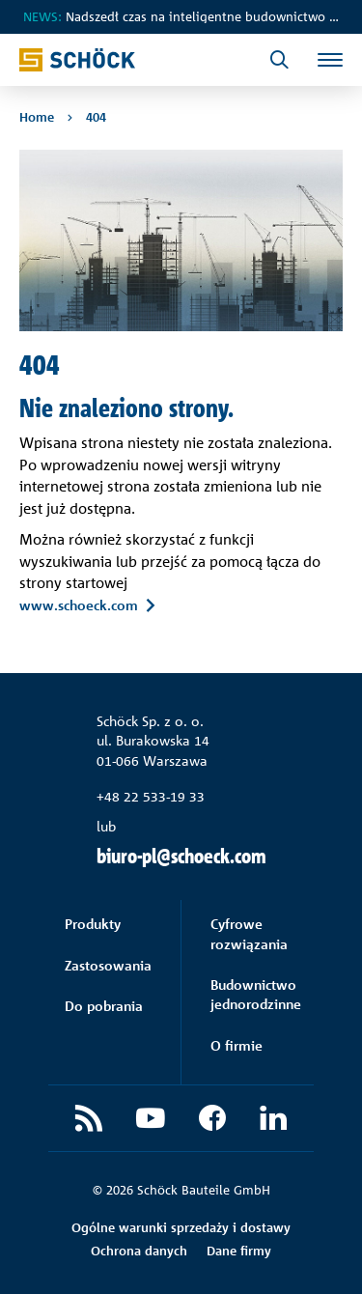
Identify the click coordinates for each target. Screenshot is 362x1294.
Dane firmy (239, 1250)
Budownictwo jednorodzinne (255, 994)
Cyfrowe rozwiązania (249, 933)
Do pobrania (104, 1006)
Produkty (93, 923)
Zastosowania (108, 965)
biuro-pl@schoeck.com (181, 856)
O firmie (236, 1045)
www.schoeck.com (78, 604)
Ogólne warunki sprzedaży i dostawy (181, 1227)
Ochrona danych (139, 1250)
